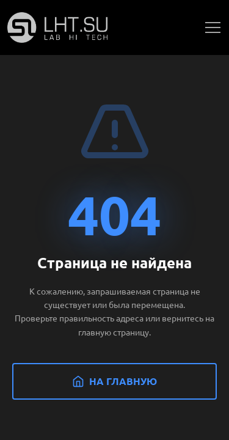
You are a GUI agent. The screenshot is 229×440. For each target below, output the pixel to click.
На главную (114, 381)
